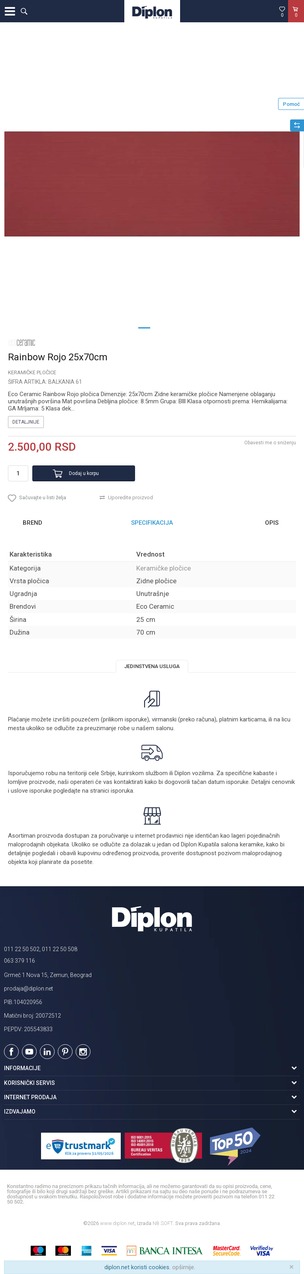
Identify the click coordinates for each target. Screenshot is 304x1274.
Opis (272, 522)
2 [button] (160, 327)
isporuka (122, 790)
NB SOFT (163, 1223)
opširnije (183, 1267)
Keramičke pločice (32, 372)
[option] (152, 184)
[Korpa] (296, 19)
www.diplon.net (117, 1223)
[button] (24, 11)
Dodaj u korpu (84, 473)
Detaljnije (25, 422)
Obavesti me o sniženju (270, 443)
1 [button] (144, 327)
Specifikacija (152, 522)
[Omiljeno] (282, 11)
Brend (32, 522)
